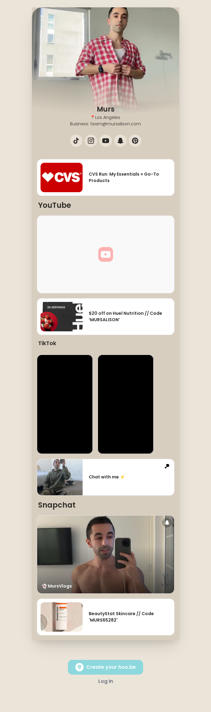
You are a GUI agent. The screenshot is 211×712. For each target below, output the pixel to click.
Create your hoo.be (105, 667)
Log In (105, 681)
